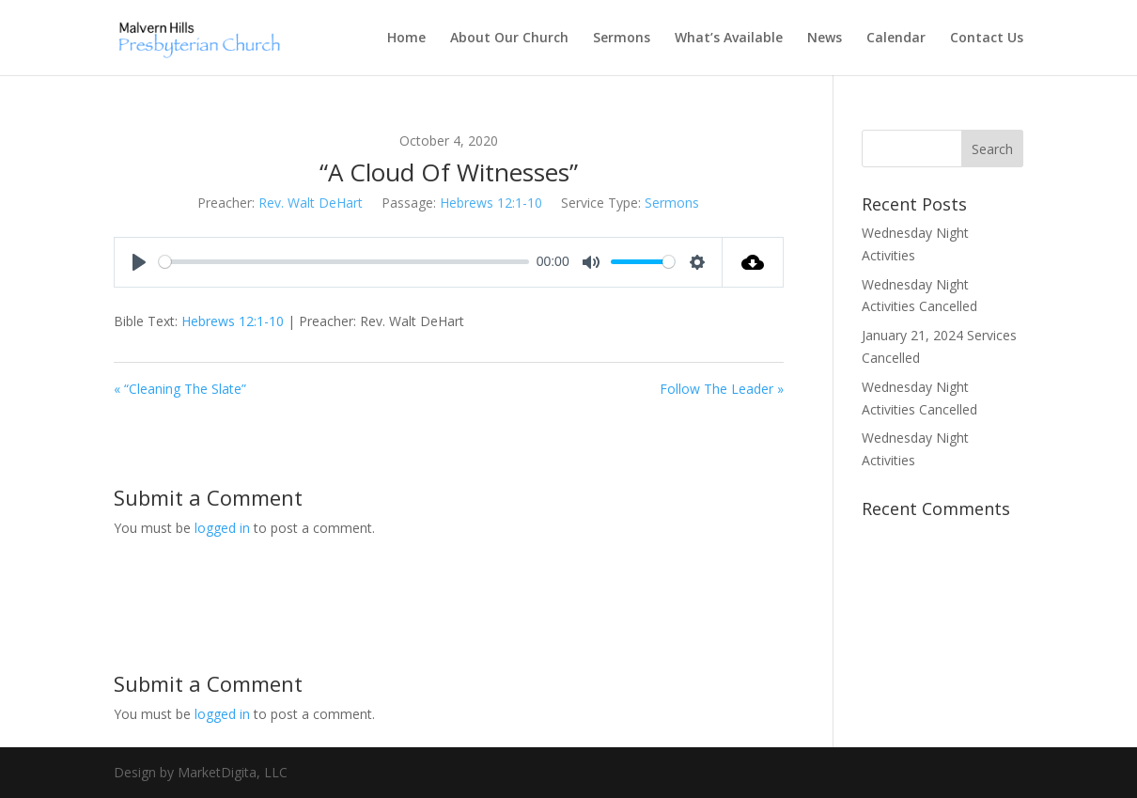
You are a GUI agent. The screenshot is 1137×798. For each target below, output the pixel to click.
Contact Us (986, 38)
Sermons (621, 38)
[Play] (139, 262)
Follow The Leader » (722, 389)
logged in (222, 528)
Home (406, 38)
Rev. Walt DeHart (310, 202)
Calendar (896, 38)
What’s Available (729, 38)
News (824, 38)
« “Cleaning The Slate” (180, 389)
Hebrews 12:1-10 (491, 202)
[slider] (344, 262)
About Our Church (509, 38)
